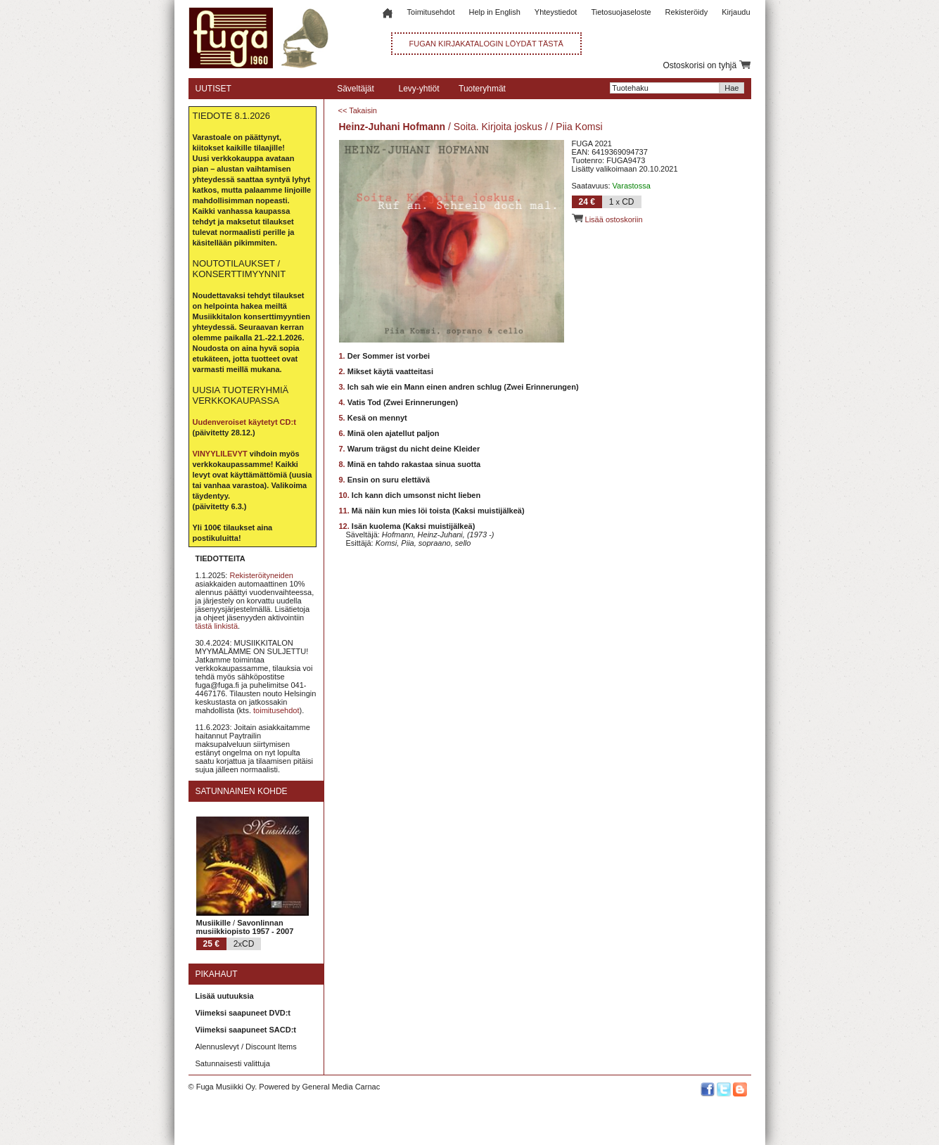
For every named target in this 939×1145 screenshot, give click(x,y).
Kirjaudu (736, 12)
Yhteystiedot (556, 12)
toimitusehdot (276, 710)
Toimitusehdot (431, 12)
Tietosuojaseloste (621, 12)
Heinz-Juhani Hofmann (392, 126)
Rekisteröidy (686, 12)
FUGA (582, 143)
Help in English (494, 12)
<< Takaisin (357, 110)
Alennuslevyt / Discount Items (246, 1046)
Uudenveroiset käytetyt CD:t (244, 422)
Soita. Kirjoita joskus (498, 126)
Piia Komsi (579, 126)
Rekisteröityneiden (261, 575)
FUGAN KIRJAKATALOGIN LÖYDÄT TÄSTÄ (486, 43)
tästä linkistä (217, 626)
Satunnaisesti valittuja (233, 1063)
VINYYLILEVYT (220, 453)
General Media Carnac (341, 1086)
